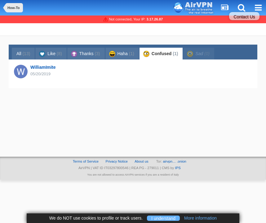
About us (141, 161)
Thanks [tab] (85, 54)
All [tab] (23, 53)
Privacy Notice (116, 161)
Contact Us (244, 16)
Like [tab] (50, 54)
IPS (178, 168)
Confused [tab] (160, 54)
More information (200, 218)
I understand (163, 218)
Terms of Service (86, 161)
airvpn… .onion (174, 161)
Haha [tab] (121, 54)
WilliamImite (43, 67)
